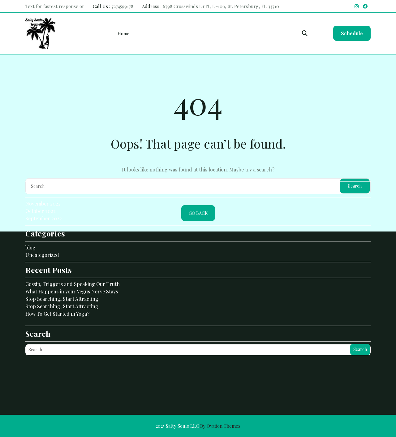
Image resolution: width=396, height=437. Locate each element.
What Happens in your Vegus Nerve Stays (71, 267)
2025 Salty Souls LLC (198, 426)
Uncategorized (42, 230)
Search (360, 325)
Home (123, 34)
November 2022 (43, 179)
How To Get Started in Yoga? (57, 289)
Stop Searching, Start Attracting (61, 274)
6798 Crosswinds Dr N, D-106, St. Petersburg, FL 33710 (221, 6)
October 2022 (40, 187)
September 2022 (43, 194)
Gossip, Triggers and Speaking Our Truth (72, 260)
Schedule (352, 33)
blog (30, 223)
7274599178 (122, 6)
